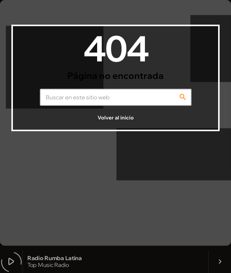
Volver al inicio (115, 118)
